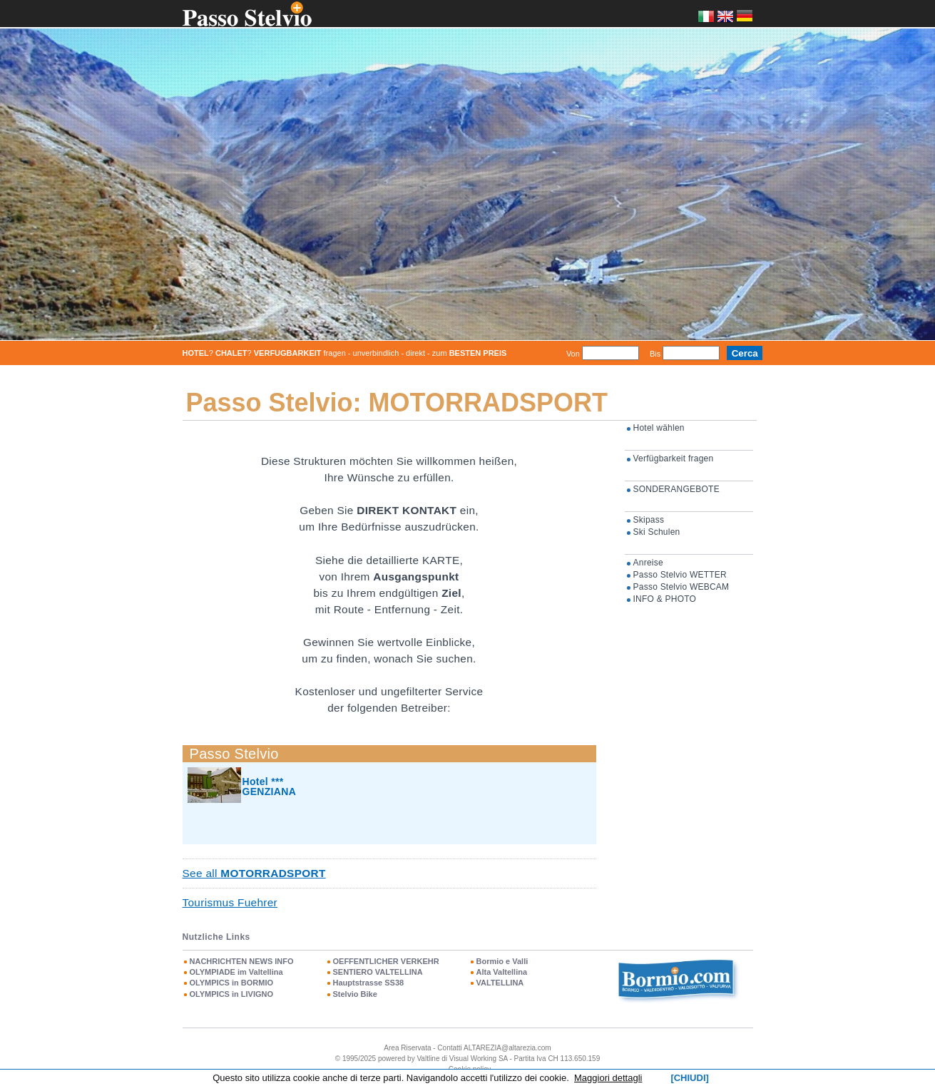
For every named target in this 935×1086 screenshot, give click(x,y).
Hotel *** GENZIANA (269, 786)
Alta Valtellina (502, 972)
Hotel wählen (659, 428)
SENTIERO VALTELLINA (378, 972)
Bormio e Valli (502, 961)
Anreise (648, 563)
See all (254, 873)
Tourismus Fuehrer (230, 902)
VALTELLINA (500, 982)
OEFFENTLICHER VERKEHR (386, 961)
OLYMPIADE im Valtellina (236, 972)
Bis (655, 353)
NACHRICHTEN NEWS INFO (242, 961)
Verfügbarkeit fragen (673, 458)
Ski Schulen (656, 532)
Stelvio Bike (355, 994)
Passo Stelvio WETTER (680, 575)
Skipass (649, 520)
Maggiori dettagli (608, 1077)
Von (573, 353)
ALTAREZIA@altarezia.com (507, 1048)
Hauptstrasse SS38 (368, 982)
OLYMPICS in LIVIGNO (232, 994)
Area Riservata (407, 1048)
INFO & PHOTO (665, 599)
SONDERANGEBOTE (676, 489)
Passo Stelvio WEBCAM (681, 587)
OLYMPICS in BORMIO (232, 982)
